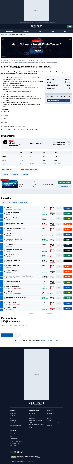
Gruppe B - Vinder (11, 302)
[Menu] (2, 26)
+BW (69, 40)
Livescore (49, 421)
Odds (52, 31)
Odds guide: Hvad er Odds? (54, 423)
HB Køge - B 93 (10, 244)
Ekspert (9, 202)
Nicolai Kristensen (9, 60)
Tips (40, 31)
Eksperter (13, 421)
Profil (5, 175)
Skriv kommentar (7, 335)
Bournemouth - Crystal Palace (14, 250)
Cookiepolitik (13, 446)
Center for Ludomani (16, 425)
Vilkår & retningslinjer (16, 441)
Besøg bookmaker (64, 182)
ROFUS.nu (33, 22)
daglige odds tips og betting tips (48, 340)
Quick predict (23, 202)
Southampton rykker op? (13, 281)
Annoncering (13, 439)
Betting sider (32, 413)
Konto (69, 27)
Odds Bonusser (32, 416)
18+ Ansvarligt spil (29, 461)
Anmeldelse (64, 186)
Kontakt (12, 434)
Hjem (2, 34)
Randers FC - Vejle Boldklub (14, 239)
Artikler (12, 418)
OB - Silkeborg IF (11, 234)
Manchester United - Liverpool (14, 255)
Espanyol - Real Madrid (12, 265)
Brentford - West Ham (12, 213)
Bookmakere (9, 31)
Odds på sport (14, 416)
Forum (65, 31)
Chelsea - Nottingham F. (13, 271)
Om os (12, 436)
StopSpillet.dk (52, 22)
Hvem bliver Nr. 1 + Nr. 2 (13, 287)
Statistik (24, 175)
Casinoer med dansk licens (35, 425)
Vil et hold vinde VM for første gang (16, 297)
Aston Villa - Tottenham (13, 260)
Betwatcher (50, 416)
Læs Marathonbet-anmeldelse (54, 91)
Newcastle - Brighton (12, 218)
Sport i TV (13, 423)
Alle (3, 202)
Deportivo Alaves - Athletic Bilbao (15, 228)
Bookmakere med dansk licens (35, 421)
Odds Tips (13, 413)
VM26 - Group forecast (12, 292)
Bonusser (26, 31)
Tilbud (30, 427)
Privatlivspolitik (14, 443)
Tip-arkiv (14, 175)
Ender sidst (9, 207)
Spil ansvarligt (22, 22)
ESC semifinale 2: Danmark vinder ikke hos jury (19, 276)
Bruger (15, 202)
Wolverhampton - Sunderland (14, 223)
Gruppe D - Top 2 (11, 308)
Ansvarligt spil (50, 425)
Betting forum (50, 413)
